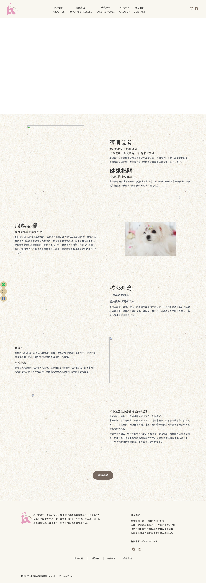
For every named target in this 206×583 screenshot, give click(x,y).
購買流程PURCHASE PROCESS (80, 9)
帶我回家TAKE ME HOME (105, 9)
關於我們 (78, 558)
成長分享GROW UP (124, 9)
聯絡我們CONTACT (139, 9)
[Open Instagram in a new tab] (191, 8)
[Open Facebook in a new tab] (196, 8)
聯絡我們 (127, 558)
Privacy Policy (66, 576)
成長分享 (111, 558)
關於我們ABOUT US (59, 9)
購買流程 (95, 558)
